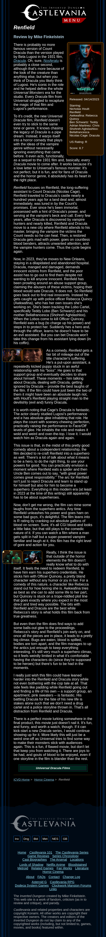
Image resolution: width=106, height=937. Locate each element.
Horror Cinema (44, 779)
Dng (26, 838)
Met (45, 838)
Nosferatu (51, 61)
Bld (36, 838)
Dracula (20, 61)
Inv (17, 838)
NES (55, 838)
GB (65, 838)
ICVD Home (22, 779)
